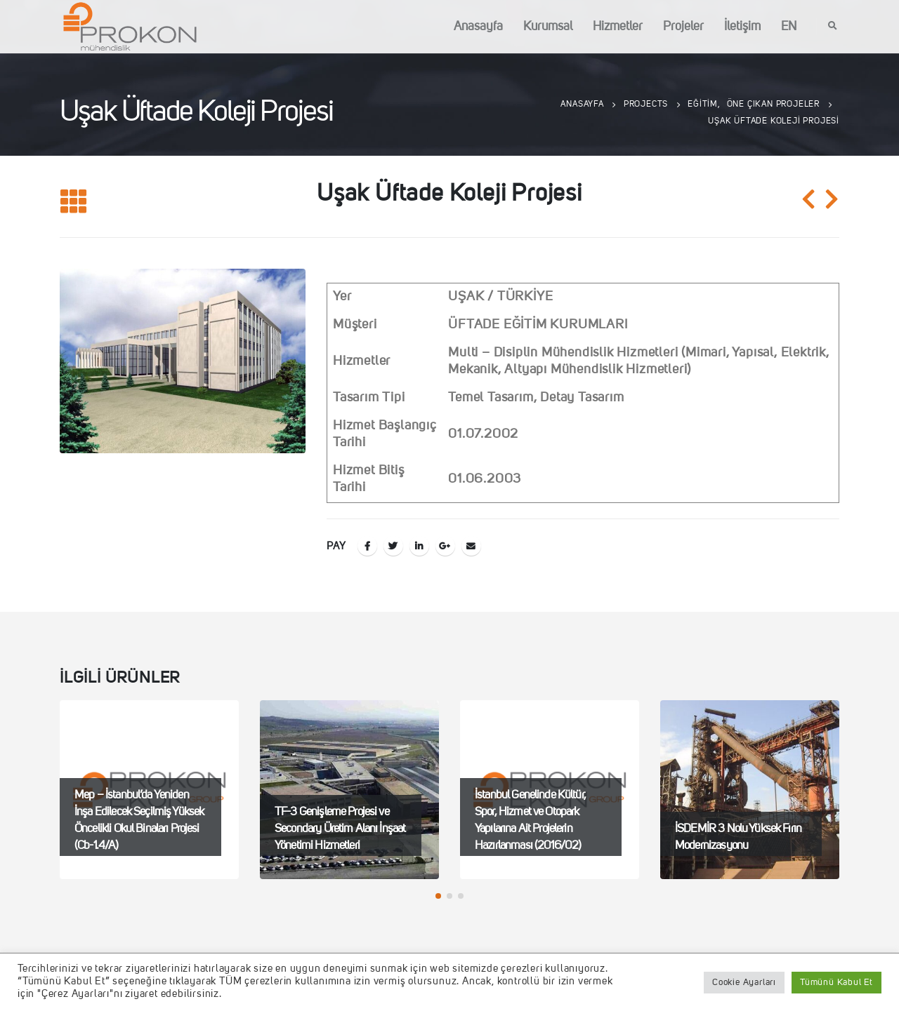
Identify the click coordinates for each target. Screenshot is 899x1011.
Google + (445, 546)
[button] (438, 896)
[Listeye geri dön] (74, 202)
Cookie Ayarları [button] (744, 982)
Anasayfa (478, 26)
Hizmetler (618, 26)
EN (788, 26)
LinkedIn (419, 546)
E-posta (471, 546)
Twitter (393, 546)
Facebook (367, 546)
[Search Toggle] (833, 26)
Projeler (683, 26)
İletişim (742, 26)
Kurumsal (547, 26)
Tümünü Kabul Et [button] (836, 982)
